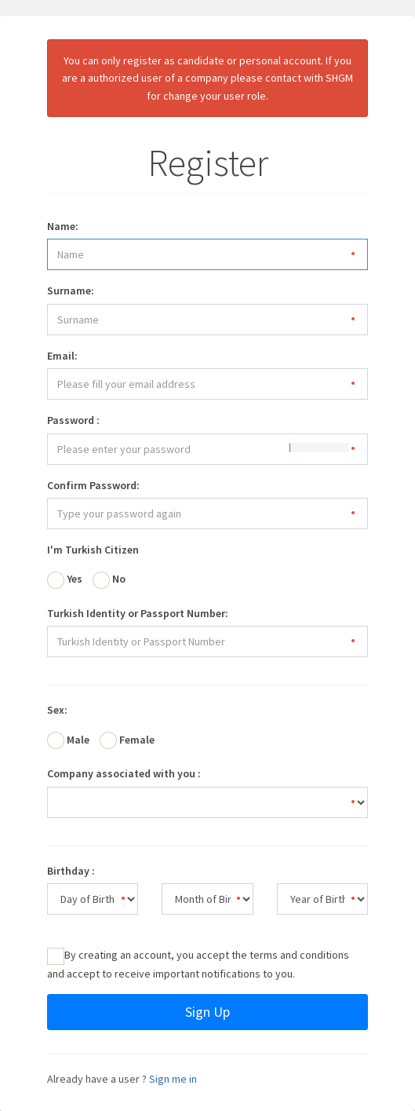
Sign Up (207, 1012)
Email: (62, 356)
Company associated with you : (124, 773)
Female (127, 740)
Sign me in (173, 1079)
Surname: (70, 290)
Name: (62, 226)
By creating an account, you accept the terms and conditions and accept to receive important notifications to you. (198, 964)
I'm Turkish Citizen (93, 550)
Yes (64, 580)
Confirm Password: (93, 485)
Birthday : (71, 871)
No (109, 580)
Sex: (57, 710)
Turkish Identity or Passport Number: (137, 613)
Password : (73, 420)
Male (68, 740)
